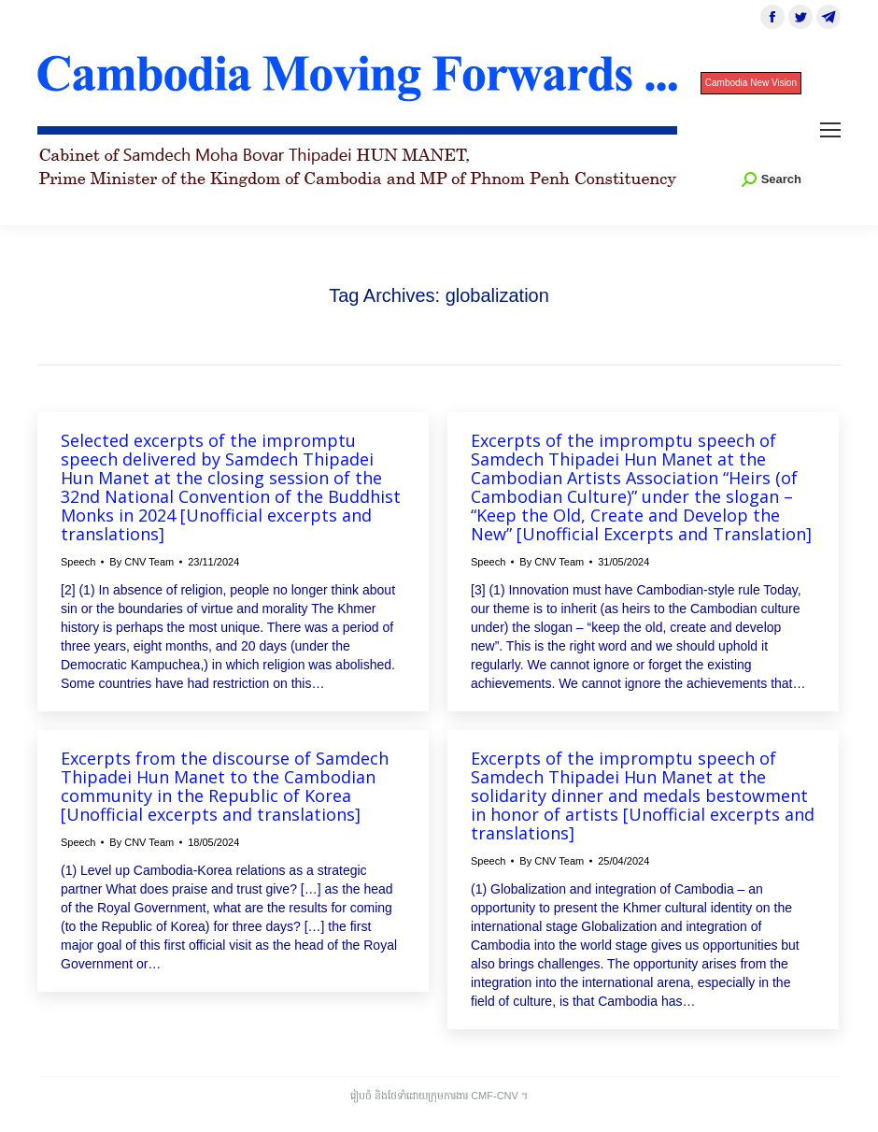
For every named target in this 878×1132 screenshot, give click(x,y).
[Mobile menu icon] (830, 130)
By (141, 561)
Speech (78, 561)
